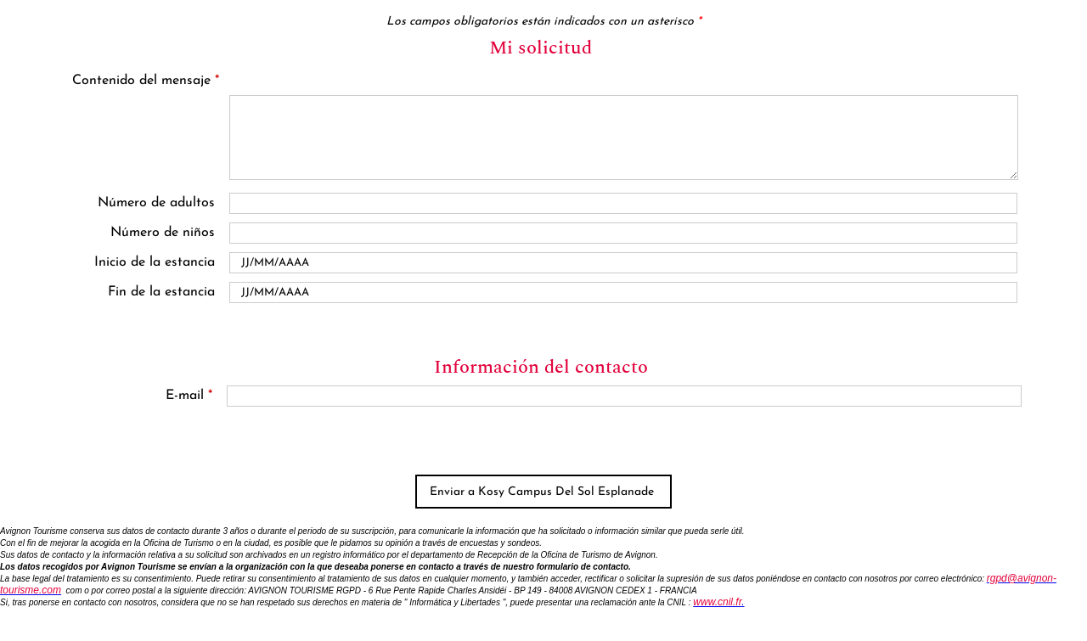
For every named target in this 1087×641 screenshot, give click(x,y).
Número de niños (162, 232)
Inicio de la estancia (154, 262)
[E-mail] (624, 396)
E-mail (189, 395)
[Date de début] (623, 262)
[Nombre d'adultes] (623, 203)
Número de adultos (156, 203)
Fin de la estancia (161, 292)
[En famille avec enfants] (623, 233)
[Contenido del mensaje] (623, 137)
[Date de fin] (623, 292)
